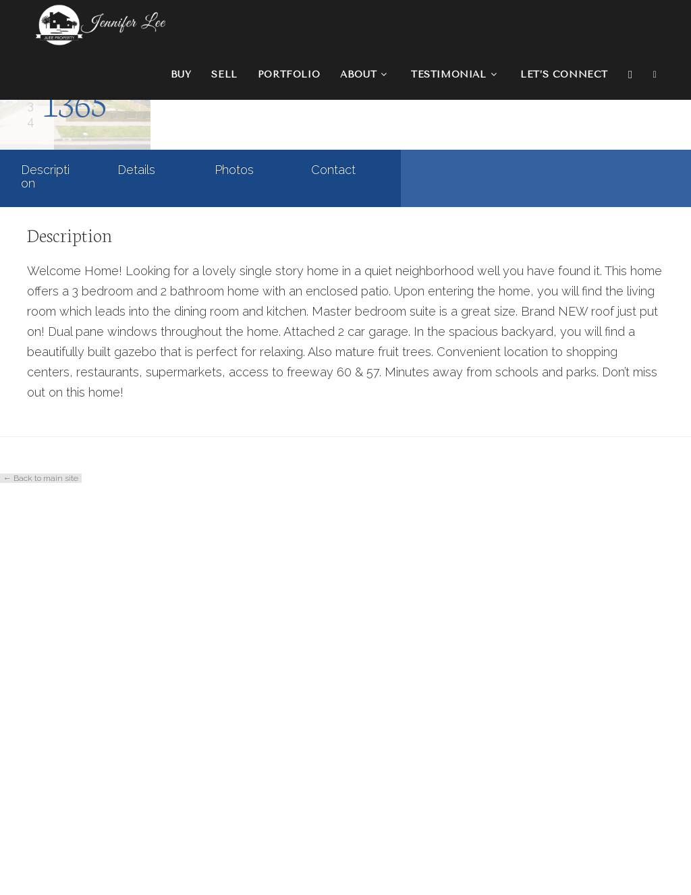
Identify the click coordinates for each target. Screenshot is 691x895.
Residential (144, 417)
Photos (234, 580)
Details (136, 580)
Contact (333, 580)
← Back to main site (40, 888)
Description (45, 586)
